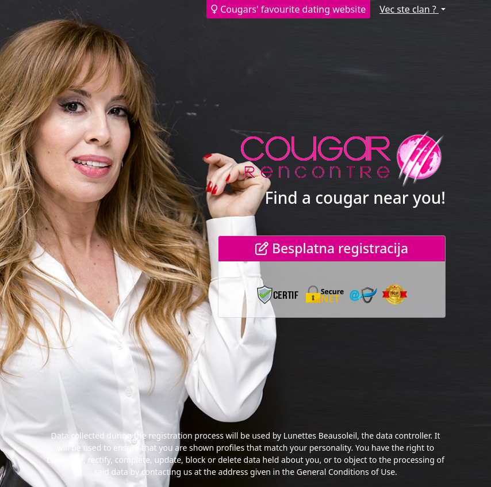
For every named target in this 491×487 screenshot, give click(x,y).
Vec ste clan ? (409, 9)
